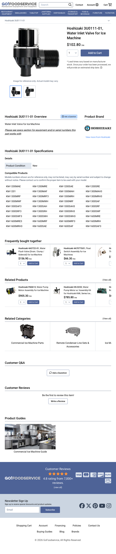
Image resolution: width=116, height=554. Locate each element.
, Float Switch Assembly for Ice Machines (77, 251)
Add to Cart (95, 52)
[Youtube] (102, 506)
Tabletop (33, 13)
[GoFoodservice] (19, 5)
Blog (62, 531)
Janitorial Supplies (46, 13)
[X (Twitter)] (88, 506)
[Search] (53, 4)
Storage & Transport (73, 13)
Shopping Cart (24, 525)
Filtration (109, 13)
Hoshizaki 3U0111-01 (15, 20)
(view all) (58, 487)
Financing (60, 525)
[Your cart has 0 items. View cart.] (107, 5)
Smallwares (20, 13)
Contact (79, 5)
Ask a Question (69, 116)
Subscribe (50, 510)
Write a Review (58, 401)
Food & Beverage (85, 13)
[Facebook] (82, 506)
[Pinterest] (95, 506)
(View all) (107, 280)
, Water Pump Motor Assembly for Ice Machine (33, 288)
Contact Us (94, 525)
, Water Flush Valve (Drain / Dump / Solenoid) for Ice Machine (31, 251)
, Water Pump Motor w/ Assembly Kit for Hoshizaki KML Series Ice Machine (77, 290)
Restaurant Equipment (7, 13)
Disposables (59, 13)
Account (43, 525)
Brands (75, 531)
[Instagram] (108, 506)
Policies (77, 525)
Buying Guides (44, 531)
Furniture (97, 13)
